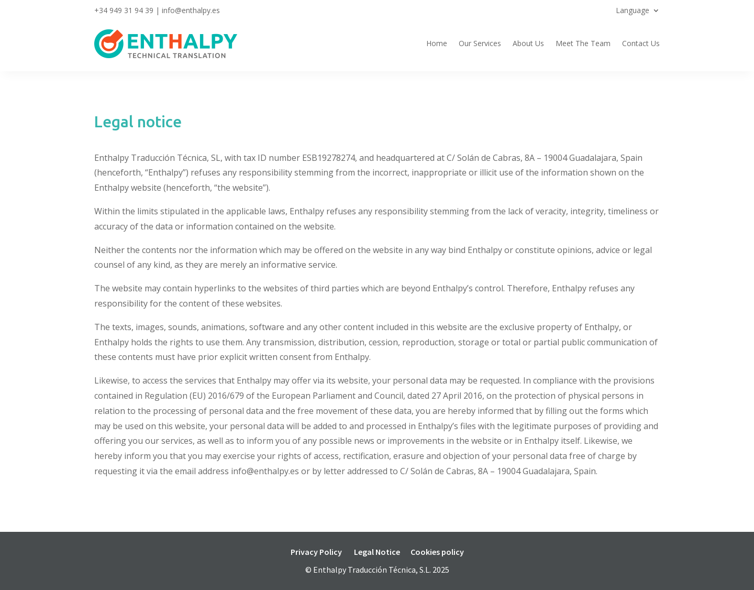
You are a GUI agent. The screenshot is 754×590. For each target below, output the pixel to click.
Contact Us (641, 43)
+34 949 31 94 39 (123, 10)
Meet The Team (583, 43)
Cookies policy (437, 552)
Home (436, 43)
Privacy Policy (316, 552)
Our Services (480, 43)
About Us (528, 43)
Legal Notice (377, 552)
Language (632, 11)
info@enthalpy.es (191, 10)
